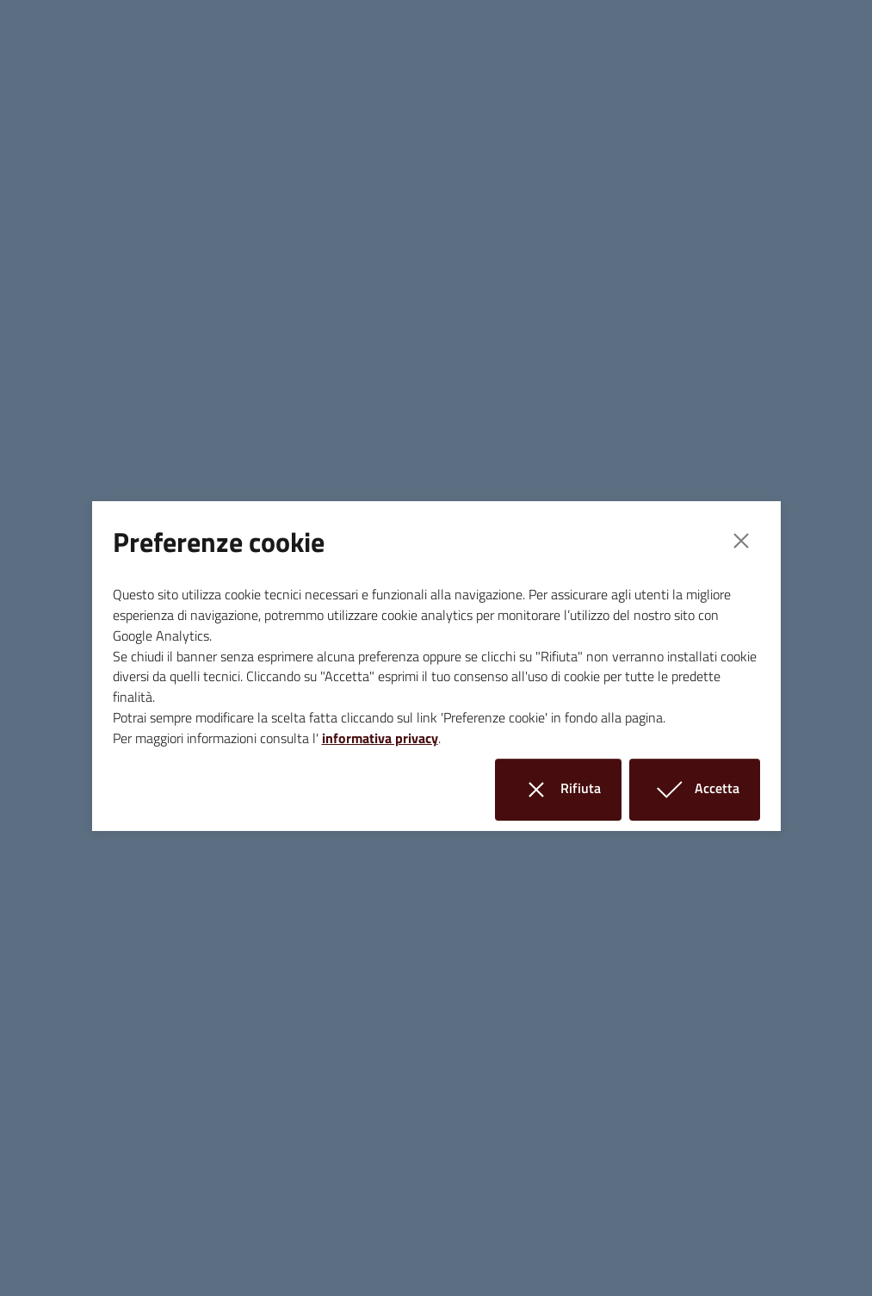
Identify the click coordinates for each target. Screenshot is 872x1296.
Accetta (705, 789)
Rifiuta (569, 789)
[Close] (741, 540)
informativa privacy (380, 738)
